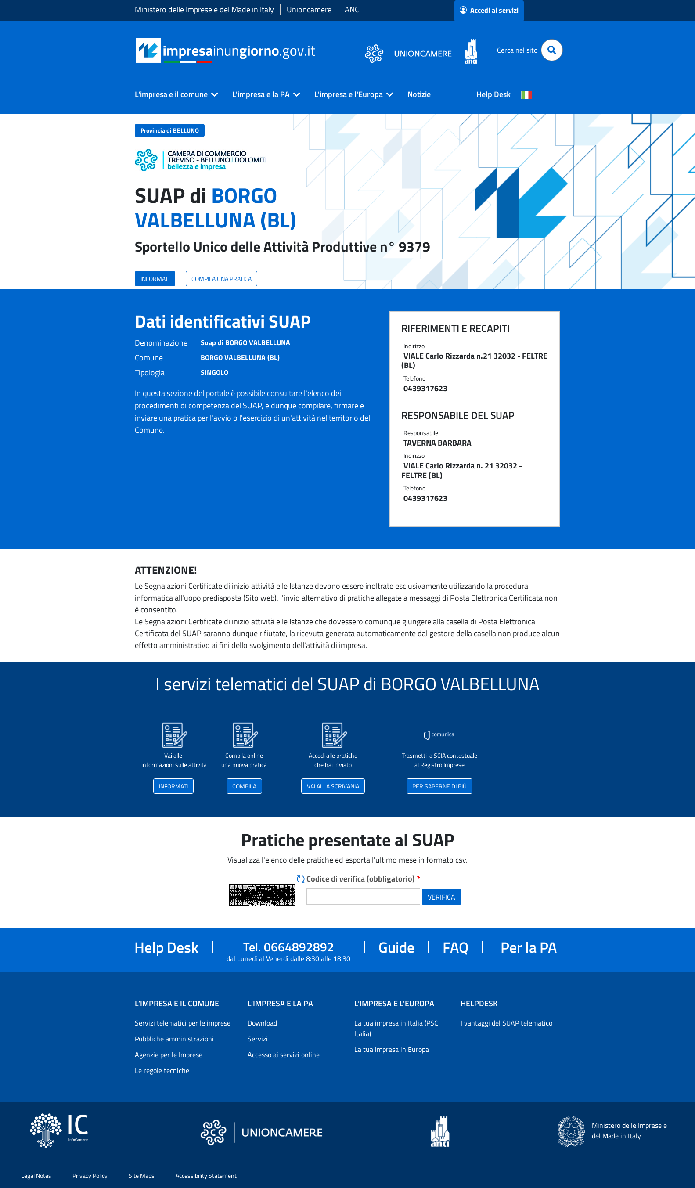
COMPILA (244, 786)
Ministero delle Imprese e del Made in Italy (204, 9)
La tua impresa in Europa (391, 1049)
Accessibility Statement (206, 1175)
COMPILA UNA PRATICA (221, 278)
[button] (173, 94)
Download (262, 1023)
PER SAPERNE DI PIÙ (439, 786)
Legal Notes (36, 1175)
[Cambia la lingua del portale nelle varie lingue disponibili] (527, 94)
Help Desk (493, 94)
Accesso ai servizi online (284, 1054)
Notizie (419, 94)
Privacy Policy (90, 1175)
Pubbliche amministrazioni (174, 1038)
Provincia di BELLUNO (169, 130)
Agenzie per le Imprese (168, 1054)
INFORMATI (154, 278)
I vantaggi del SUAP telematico (506, 1023)
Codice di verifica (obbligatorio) (363, 879)
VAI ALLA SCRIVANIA (333, 786)
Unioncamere (309, 9)
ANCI (353, 9)
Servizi (258, 1038)
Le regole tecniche (162, 1070)
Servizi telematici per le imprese (182, 1023)
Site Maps (142, 1175)
